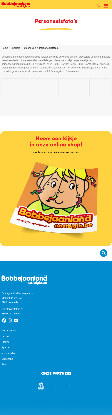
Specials (15, 48)
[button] (103, 237)
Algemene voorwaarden (97, 410)
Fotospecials (29, 48)
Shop (4, 348)
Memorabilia (8, 337)
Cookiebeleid (61, 410)
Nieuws (5, 326)
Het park (6, 320)
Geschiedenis (9, 314)
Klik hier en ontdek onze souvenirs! (55, 136)
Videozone (7, 343)
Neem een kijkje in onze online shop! (56, 125)
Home (5, 48)
